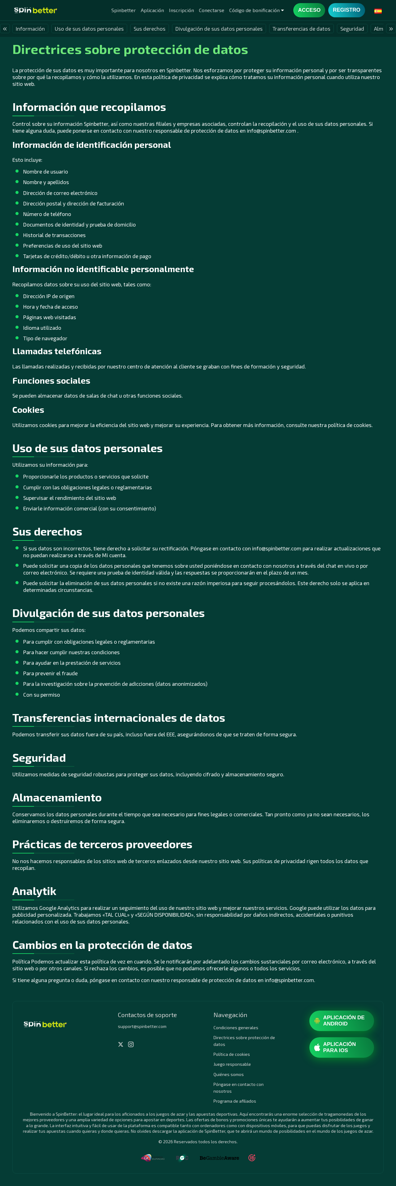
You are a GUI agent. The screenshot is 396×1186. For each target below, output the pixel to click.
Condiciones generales (235, 1027)
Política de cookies (231, 1054)
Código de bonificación (254, 10)
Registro (346, 10)
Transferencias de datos (301, 28)
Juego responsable (232, 1064)
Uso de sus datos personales (89, 28)
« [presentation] (5, 28)
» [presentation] (391, 28)
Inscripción (181, 10)
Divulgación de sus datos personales (219, 28)
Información (30, 28)
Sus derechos (150, 28)
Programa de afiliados (234, 1101)
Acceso (309, 10)
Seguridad (352, 28)
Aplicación (152, 10)
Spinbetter (123, 10)
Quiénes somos (228, 1074)
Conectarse (211, 10)
